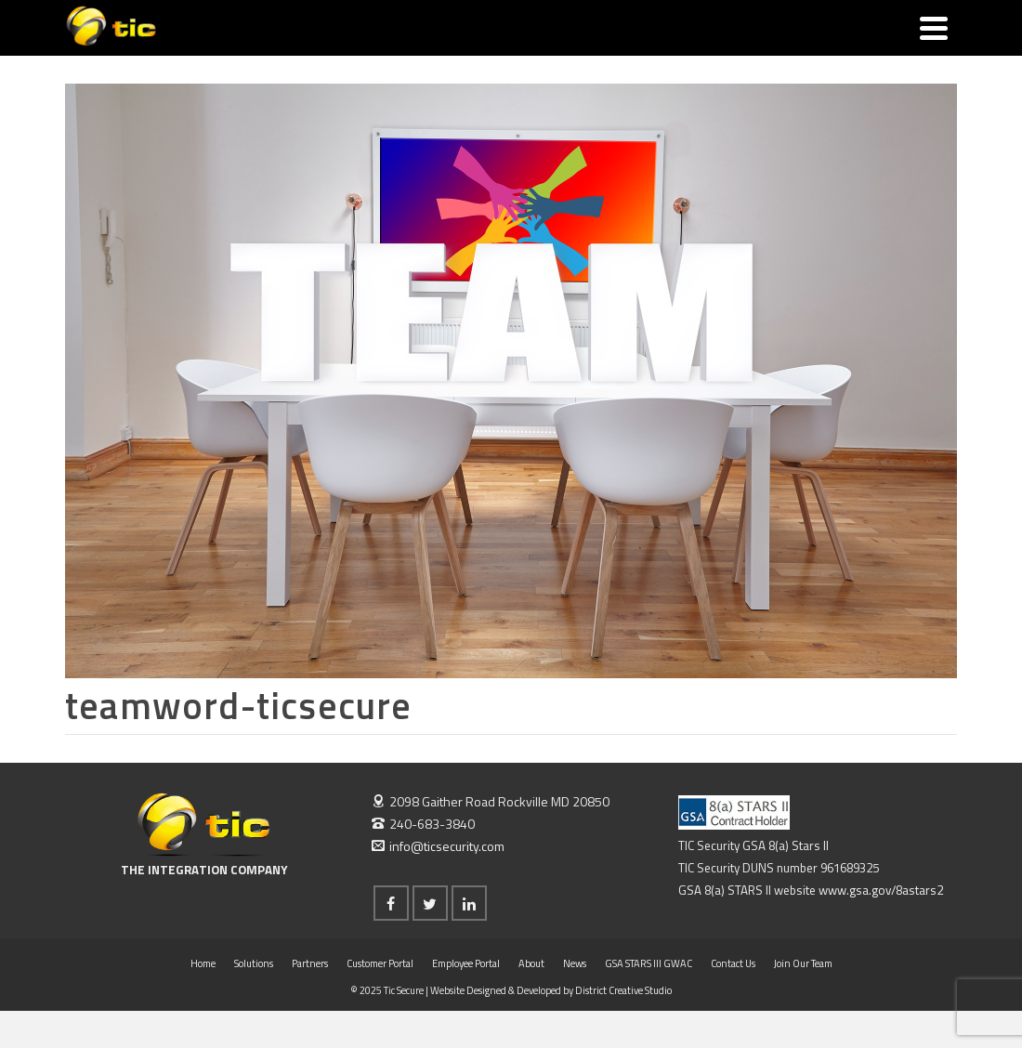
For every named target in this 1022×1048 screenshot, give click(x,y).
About (531, 963)
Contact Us (733, 963)
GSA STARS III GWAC (648, 963)
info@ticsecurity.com (438, 846)
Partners (310, 963)
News (574, 963)
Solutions (253, 963)
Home (203, 963)
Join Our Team (803, 963)
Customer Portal (380, 963)
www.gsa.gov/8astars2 (881, 890)
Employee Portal (466, 963)
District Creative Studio (623, 990)
